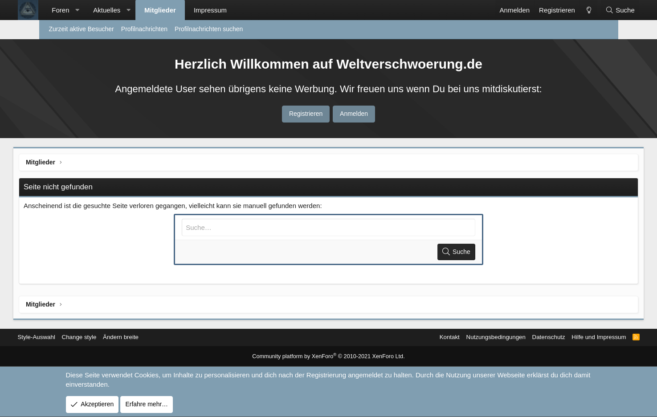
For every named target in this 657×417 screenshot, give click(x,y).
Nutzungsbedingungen (459, 337)
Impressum (235, 10)
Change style (112, 337)
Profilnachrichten (144, 29)
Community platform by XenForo (328, 357)
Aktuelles (132, 10)
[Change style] (563, 10)
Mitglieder (185, 10)
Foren (86, 10)
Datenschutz (514, 337)
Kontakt (410, 337)
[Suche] (594, 10)
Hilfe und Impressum (567, 337)
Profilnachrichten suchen (209, 29)
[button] (103, 10)
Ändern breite (155, 337)
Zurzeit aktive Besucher (81, 29)
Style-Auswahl (67, 337)
